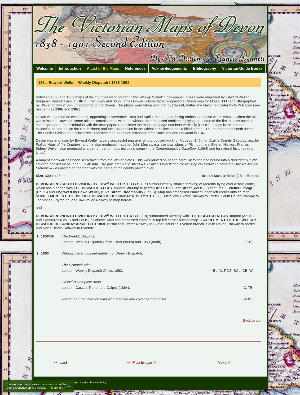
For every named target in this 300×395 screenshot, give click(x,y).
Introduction (70, 68)
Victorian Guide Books (242, 68)
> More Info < (57, 387)
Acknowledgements (169, 68)
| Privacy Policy (97, 382)
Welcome (44, 68)
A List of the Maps (103, 68)
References (135, 68)
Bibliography (204, 68)
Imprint (84, 382)
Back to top (251, 320)
